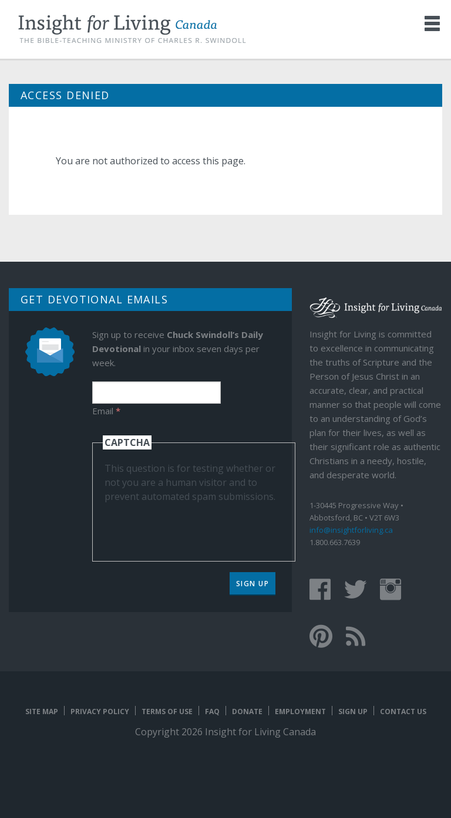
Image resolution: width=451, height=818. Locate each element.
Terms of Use (167, 711)
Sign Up (253, 584)
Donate (247, 711)
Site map (41, 711)
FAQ (212, 711)
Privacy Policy (99, 711)
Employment (300, 711)
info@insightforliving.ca (351, 530)
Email (106, 411)
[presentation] (194, 526)
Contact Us (403, 711)
